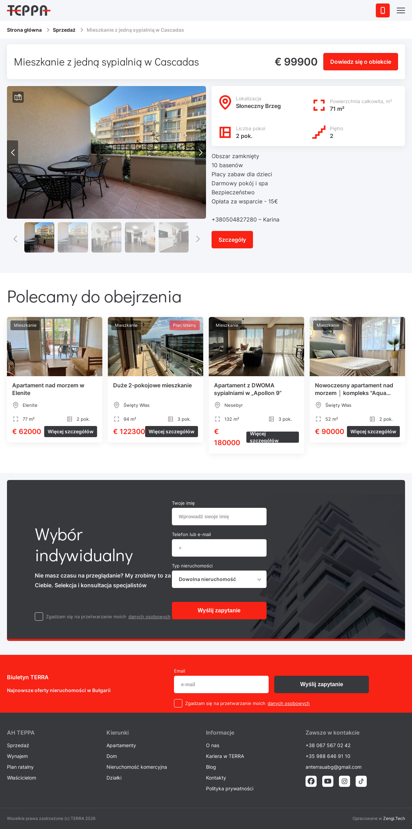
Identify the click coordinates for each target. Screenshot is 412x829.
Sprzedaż (64, 30)
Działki (113, 778)
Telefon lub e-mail (191, 534)
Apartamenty (121, 745)
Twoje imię (183, 503)
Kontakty (216, 778)
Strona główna (24, 30)
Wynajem (17, 756)
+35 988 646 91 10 (328, 756)
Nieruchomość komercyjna (136, 767)
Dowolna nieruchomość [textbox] (207, 579)
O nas (212, 745)
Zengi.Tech (394, 818)
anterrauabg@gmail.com (334, 767)
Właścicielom (21, 778)
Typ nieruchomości (192, 565)
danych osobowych (149, 616)
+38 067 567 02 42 (328, 745)
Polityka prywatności (229, 788)
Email (179, 671)
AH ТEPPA (21, 732)
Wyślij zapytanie (219, 610)
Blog (211, 767)
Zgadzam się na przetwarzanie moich (86, 616)
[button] (200, 152)
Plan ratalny (20, 767)
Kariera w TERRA (225, 756)
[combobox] (219, 579)
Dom (111, 756)
